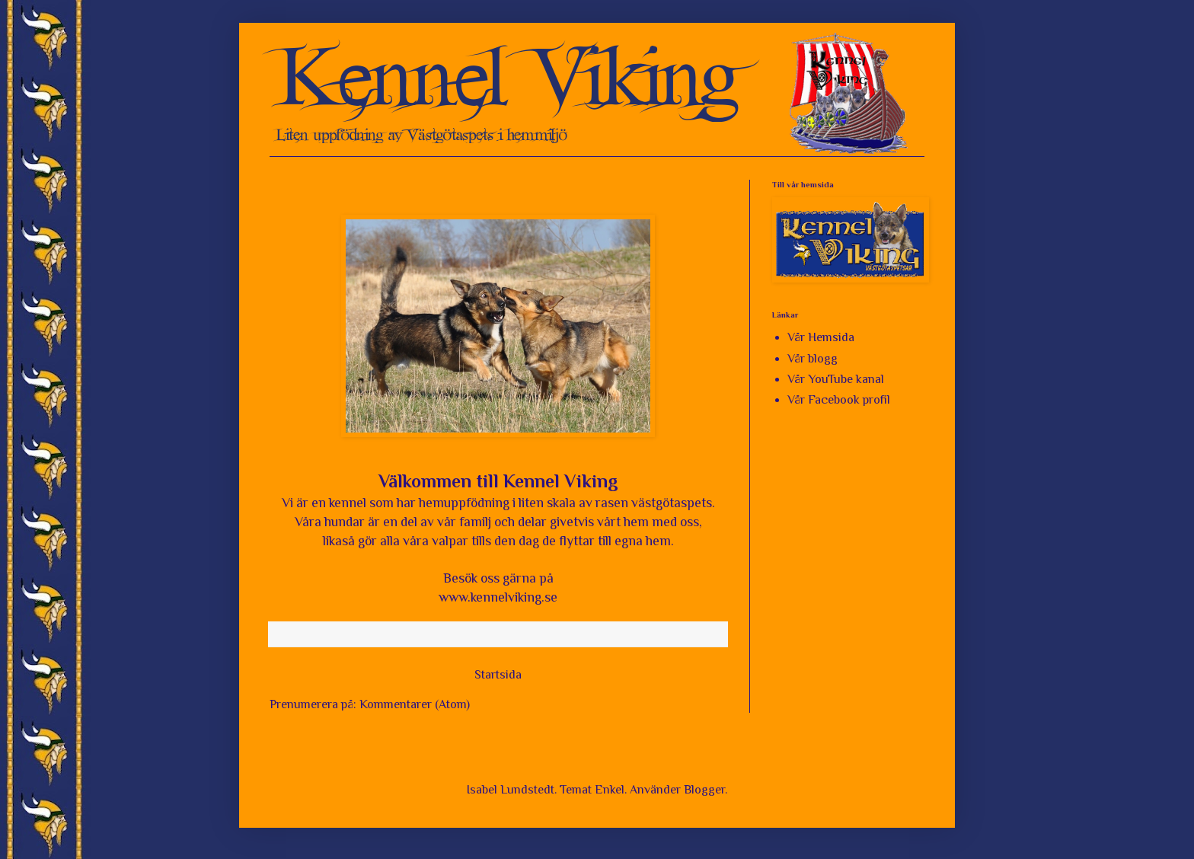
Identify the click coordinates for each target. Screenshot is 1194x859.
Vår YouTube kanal (835, 379)
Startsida (498, 675)
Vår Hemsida (820, 337)
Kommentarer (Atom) (414, 704)
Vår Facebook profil (838, 400)
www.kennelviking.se (498, 597)
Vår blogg (812, 359)
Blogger (704, 790)
